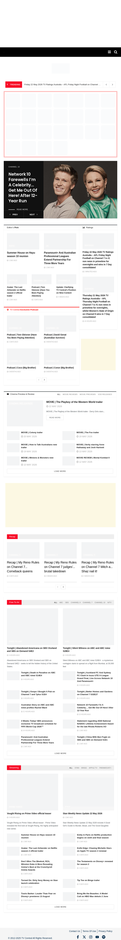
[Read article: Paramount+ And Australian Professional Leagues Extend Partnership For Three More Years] (60, 241)
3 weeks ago (50, 575)
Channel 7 (14, 554)
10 (47, 246)
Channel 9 (64, 281)
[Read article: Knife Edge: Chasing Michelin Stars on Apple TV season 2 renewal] (69, 849)
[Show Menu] (109, 52)
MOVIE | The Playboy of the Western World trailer (74, 401)
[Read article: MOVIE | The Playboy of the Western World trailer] (25, 413)
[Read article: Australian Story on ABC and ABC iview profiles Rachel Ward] (13, 706)
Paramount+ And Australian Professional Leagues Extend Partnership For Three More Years (37, 739)
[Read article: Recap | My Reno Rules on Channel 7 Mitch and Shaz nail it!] (97, 550)
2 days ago (37, 300)
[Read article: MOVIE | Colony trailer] (13, 434)
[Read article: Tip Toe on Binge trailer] (69, 881)
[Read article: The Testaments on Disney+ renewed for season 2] (69, 862)
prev (14, 214)
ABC (61, 602)
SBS (67, 602)
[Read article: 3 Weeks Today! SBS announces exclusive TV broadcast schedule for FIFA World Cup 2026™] (13, 722)
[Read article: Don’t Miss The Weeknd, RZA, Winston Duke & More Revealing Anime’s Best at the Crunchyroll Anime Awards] (13, 862)
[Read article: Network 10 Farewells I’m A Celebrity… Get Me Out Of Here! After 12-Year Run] (80, 189)
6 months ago (14, 372)
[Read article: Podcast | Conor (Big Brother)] (60, 356)
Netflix (13, 281)
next (33, 214)
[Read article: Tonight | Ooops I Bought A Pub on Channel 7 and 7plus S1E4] (13, 693)
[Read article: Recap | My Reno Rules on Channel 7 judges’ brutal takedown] (60, 550)
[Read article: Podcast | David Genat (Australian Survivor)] (60, 323)
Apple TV (93, 767)
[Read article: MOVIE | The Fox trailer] (68, 434)
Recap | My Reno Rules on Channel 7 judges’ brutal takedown (60, 566)
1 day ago (12, 260)
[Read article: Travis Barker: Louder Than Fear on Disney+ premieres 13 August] (13, 894)
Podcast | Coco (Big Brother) (21, 367)
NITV (109, 602)
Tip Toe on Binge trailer (88, 878)
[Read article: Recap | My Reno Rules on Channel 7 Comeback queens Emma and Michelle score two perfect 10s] (23, 550)
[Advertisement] (60, 24)
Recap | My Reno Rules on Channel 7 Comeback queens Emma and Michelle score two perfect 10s (23, 570)
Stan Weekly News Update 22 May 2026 (82, 811)
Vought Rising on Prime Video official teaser (29, 811)
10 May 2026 (29, 464)
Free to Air (15, 640)
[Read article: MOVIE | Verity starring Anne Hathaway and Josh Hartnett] (68, 447)
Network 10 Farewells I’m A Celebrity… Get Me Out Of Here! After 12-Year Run (23, 187)
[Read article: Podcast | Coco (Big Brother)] (23, 356)
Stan (77, 767)
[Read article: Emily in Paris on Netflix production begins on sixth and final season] (69, 836)
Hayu (11, 246)
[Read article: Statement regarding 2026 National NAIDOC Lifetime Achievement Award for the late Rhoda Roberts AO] (69, 722)
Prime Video (15, 805)
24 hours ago (89, 321)
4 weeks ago (62, 297)
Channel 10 (14, 167)
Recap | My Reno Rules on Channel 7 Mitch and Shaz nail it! (97, 566)
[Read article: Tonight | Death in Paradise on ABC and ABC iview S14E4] (13, 674)
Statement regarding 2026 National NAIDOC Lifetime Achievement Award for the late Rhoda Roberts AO (95, 723)
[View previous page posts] (38, 380)
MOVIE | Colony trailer (32, 432)
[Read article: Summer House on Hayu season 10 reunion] (23, 241)
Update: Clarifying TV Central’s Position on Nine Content (66, 290)
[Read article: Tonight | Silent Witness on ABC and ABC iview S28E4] (88, 625)
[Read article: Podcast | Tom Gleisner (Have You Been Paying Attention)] (23, 323)
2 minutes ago (90, 272)
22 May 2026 (54, 406)
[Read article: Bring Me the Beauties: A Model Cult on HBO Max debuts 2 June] (69, 894)
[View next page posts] (44, 380)
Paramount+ (105, 767)
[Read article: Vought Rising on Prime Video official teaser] (32, 790)
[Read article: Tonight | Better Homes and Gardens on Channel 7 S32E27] (69, 693)
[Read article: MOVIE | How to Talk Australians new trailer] (13, 447)
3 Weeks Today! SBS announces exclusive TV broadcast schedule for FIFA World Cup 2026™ (39, 723)
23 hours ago (84, 713)
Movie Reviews (72, 394)
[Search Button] (115, 52)
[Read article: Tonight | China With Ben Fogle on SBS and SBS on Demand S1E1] (69, 739)
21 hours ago (28, 710)
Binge (84, 767)
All (61, 394)
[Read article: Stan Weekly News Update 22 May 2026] (88, 790)
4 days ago (12, 575)
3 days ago (26, 885)
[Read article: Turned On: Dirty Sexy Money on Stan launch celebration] (13, 881)
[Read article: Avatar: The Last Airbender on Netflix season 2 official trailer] (13, 849)
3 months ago (51, 342)
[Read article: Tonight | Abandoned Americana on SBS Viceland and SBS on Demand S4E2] (32, 625)
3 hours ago (13, 654)
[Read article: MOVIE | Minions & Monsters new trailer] (13, 460)
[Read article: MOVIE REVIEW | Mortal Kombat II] (68, 460)
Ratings (89, 245)
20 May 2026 (29, 436)
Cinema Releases (21, 403)
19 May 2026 (29, 451)
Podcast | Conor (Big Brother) (59, 367)
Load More (60, 471)
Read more (22, 209)
